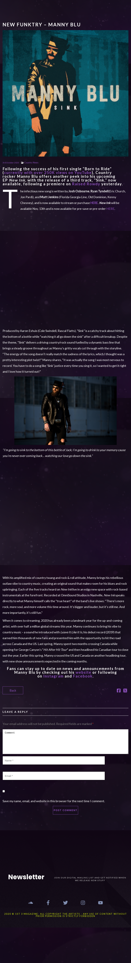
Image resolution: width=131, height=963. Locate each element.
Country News (31, 162)
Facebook (83, 676)
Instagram (53, 676)
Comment (65, 741)
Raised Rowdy (86, 184)
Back (13, 690)
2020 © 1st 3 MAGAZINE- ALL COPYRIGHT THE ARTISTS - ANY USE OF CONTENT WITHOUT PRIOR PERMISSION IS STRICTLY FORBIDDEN (65, 914)
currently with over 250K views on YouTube (48, 172)
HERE (110, 208)
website (83, 672)
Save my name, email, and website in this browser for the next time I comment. (54, 801)
